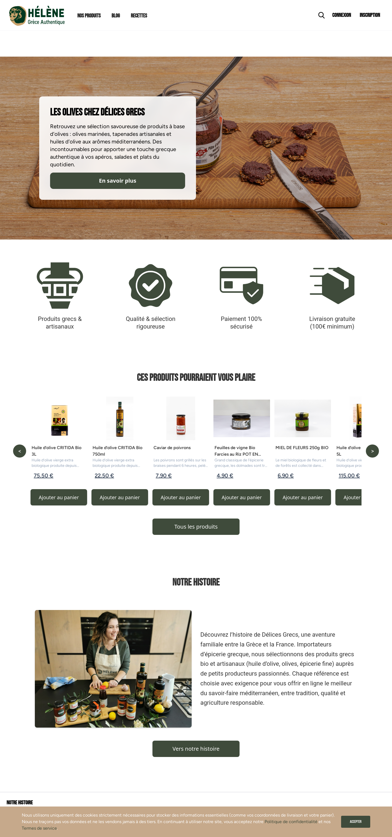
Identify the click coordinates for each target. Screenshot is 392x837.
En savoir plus (117, 180)
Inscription (370, 15)
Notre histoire (20, 802)
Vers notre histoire (196, 748)
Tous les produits (196, 526)
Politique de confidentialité (291, 821)
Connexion (341, 15)
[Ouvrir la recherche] (321, 15)
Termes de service (39, 828)
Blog (116, 16)
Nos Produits (89, 16)
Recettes (139, 16)
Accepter (356, 821)
